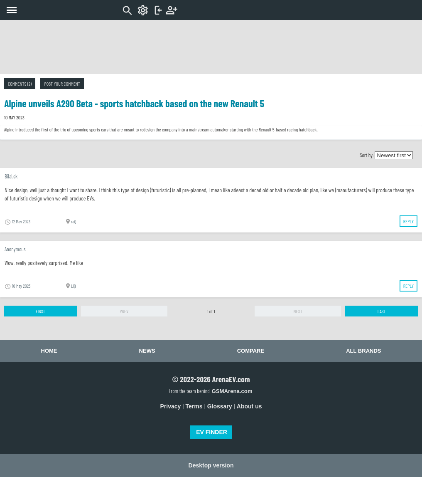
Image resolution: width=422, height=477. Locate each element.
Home (49, 351)
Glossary (219, 406)
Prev (124, 311)
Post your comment (62, 84)
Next (298, 311)
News (147, 351)
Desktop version (211, 465)
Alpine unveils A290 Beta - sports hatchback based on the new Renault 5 (134, 103)
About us (249, 406)
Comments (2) (20, 84)
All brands (363, 351)
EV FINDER (211, 432)
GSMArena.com (231, 391)
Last (382, 311)
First (40, 311)
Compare (250, 351)
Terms (194, 406)
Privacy (170, 406)
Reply (408, 221)
